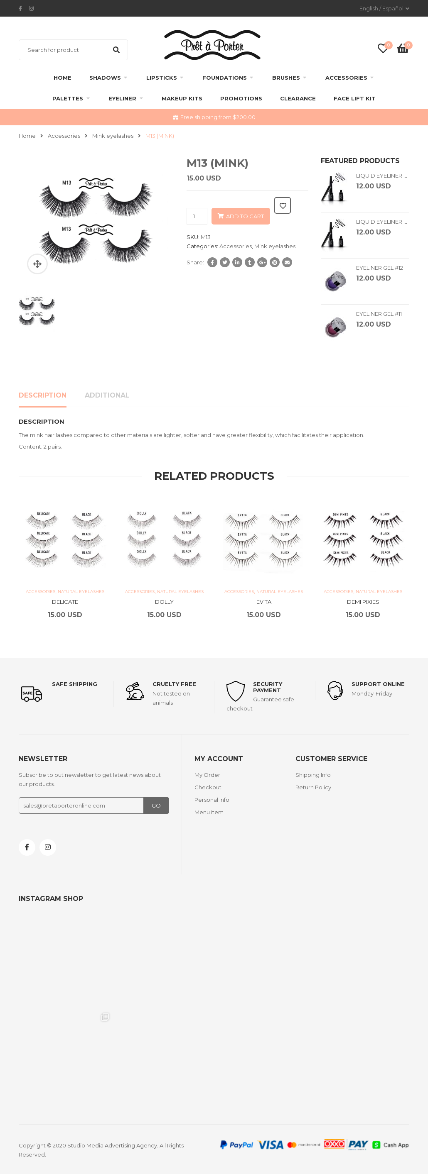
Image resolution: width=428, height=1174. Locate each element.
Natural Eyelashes (81, 591)
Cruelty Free (174, 684)
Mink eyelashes (112, 135)
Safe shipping (74, 684)
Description (42, 395)
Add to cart (245, 216)
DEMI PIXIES (363, 601)
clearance (298, 98)
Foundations (224, 77)
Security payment (267, 687)
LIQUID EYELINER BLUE (387, 175)
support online (378, 684)
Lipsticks (161, 77)
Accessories (346, 77)
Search (116, 50)
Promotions (241, 98)
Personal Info (211, 799)
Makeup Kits (182, 98)
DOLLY (164, 601)
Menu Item (209, 812)
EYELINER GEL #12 (379, 267)
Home (62, 77)
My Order (207, 774)
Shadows (105, 77)
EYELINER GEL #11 (379, 313)
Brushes (286, 77)
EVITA (263, 601)
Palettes (67, 98)
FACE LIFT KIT (355, 98)
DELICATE (65, 601)
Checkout (207, 787)
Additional (107, 395)
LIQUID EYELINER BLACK (389, 221)
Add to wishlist (282, 205)
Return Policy (313, 787)
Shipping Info (313, 774)
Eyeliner (122, 98)
